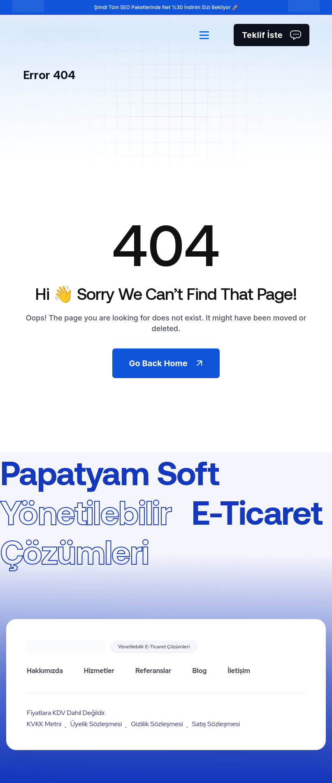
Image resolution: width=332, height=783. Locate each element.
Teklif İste (271, 35)
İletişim (239, 670)
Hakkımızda (45, 670)
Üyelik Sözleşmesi (96, 724)
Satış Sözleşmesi (216, 724)
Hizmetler (99, 670)
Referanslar (153, 670)
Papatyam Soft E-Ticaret (161, 511)
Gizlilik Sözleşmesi (157, 724)
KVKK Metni (44, 724)
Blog (199, 670)
